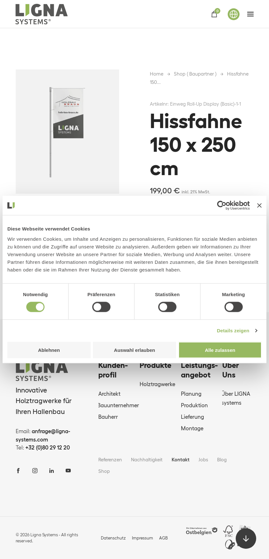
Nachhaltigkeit (147, 459)
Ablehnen (49, 349)
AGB (163, 538)
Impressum (142, 538)
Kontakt (181, 459)
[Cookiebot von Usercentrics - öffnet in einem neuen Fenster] (222, 205)
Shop (104, 471)
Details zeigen (233, 330)
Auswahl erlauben (134, 349)
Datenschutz (113, 538)
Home (156, 74)
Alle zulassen (220, 349)
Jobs (203, 459)
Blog (222, 459)
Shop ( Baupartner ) (195, 74)
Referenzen (110, 459)
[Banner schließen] (259, 205)
